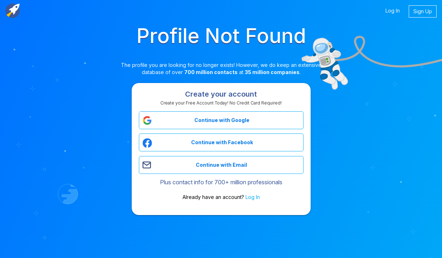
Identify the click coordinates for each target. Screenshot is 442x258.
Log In (392, 11)
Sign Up (422, 11)
